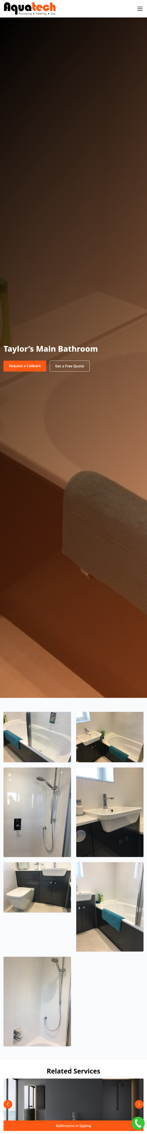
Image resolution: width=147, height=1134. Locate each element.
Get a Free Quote (69, 366)
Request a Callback (25, 365)
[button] (139, 1104)
